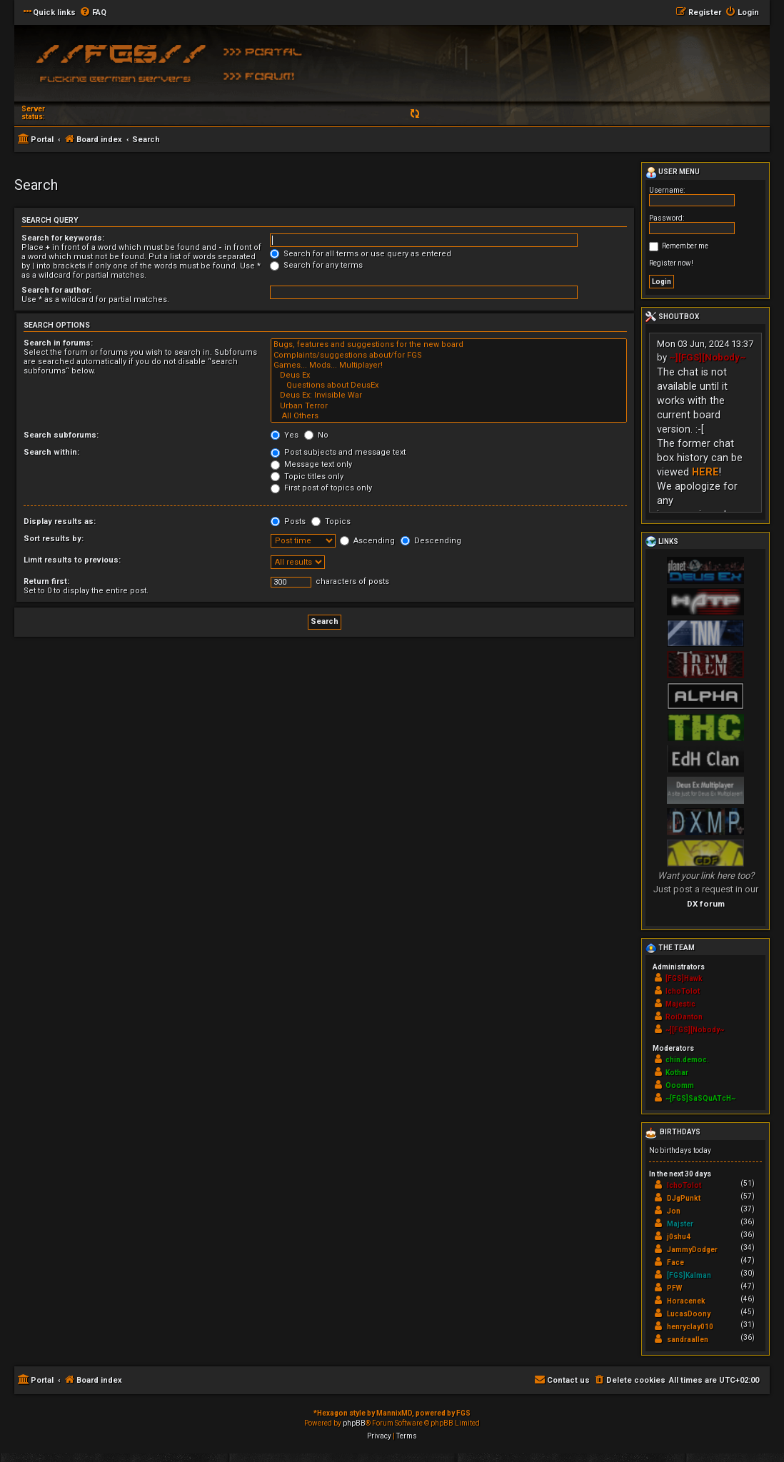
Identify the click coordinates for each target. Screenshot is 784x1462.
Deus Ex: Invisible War (448, 395)
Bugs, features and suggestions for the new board (448, 345)
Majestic (680, 1004)
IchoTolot (682, 991)
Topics (331, 521)
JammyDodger (692, 1250)
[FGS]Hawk (684, 978)
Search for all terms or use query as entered (360, 253)
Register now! (671, 263)
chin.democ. (687, 1060)
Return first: (46, 581)
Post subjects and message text (338, 452)
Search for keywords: (62, 238)
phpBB (354, 1423)
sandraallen (687, 1339)
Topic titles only (307, 476)
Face (675, 1262)
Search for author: (56, 290)
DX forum (706, 904)
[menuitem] (92, 12)
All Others (448, 416)
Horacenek (686, 1301)
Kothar (676, 1073)
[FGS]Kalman (689, 1275)
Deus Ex (448, 375)
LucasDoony (688, 1314)
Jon (673, 1211)
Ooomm (679, 1085)
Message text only (311, 464)
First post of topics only (321, 488)
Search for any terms (316, 265)
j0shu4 (678, 1237)
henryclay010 (690, 1327)
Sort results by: (54, 538)
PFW (674, 1288)
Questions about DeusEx (448, 385)
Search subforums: (61, 435)
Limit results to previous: (72, 560)
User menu (672, 172)
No (316, 435)
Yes (284, 435)
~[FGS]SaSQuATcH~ (700, 1098)
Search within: (51, 452)
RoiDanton (684, 1017)
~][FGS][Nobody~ (707, 357)
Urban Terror (448, 406)
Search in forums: (58, 343)
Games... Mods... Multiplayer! (448, 365)
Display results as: (60, 521)
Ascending (367, 540)
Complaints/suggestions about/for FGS (448, 356)
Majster (680, 1224)
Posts (288, 521)
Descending (431, 540)
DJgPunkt (683, 1198)
